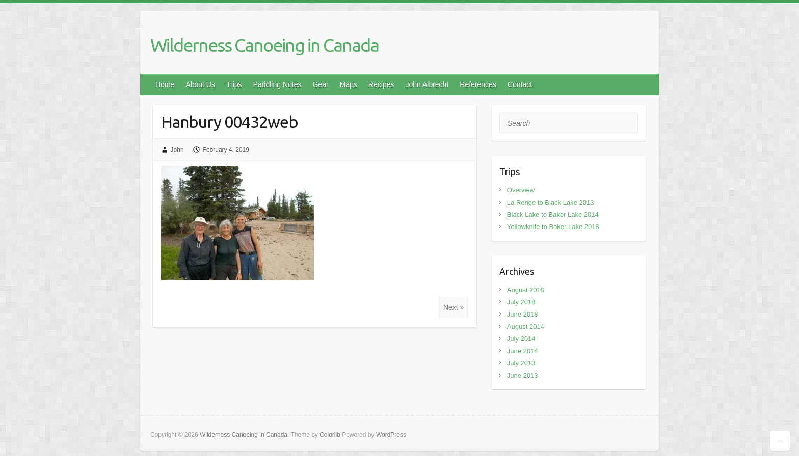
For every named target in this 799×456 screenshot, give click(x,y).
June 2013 (522, 375)
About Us (200, 84)
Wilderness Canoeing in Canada (264, 45)
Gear (321, 84)
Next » (453, 307)
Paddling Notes (277, 84)
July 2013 (521, 363)
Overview (521, 190)
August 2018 (525, 290)
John (177, 149)
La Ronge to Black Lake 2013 (550, 202)
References (478, 84)
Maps (348, 84)
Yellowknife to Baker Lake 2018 (553, 227)
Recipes (381, 84)
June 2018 (522, 314)
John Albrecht (426, 84)
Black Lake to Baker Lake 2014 (553, 214)
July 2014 (521, 339)
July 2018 (521, 302)
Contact (520, 84)
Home (164, 84)
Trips (234, 84)
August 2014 (525, 326)
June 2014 (522, 351)
